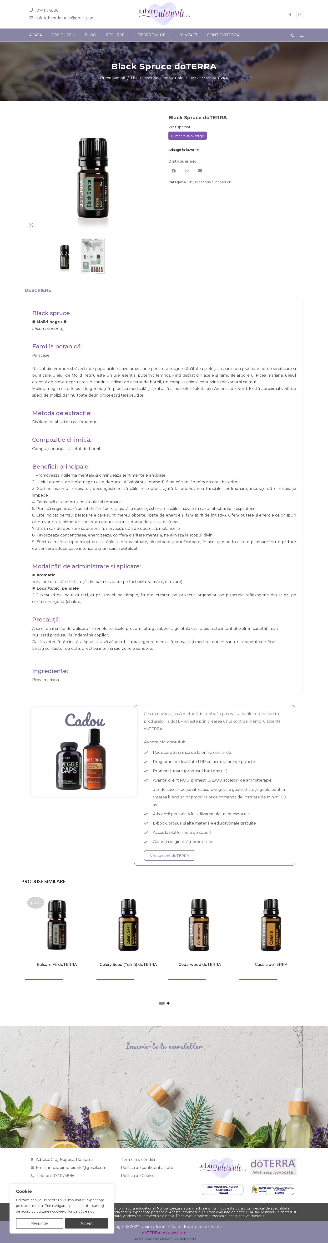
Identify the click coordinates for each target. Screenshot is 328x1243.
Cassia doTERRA (271, 964)
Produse (61, 35)
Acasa (35, 35)
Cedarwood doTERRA (199, 964)
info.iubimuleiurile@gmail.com (65, 18)
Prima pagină (112, 78)
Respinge (39, 1223)
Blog (90, 35)
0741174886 (47, 10)
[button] (173, 170)
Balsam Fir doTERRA (57, 964)
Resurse (115, 35)
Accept (87, 1223)
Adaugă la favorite (183, 150)
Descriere (38, 290)
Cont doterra (223, 35)
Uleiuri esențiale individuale (157, 78)
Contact (188, 35)
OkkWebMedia (184, 1239)
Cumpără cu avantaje (187, 136)
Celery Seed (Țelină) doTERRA (128, 964)
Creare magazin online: (152, 1239)
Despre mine (152, 35)
